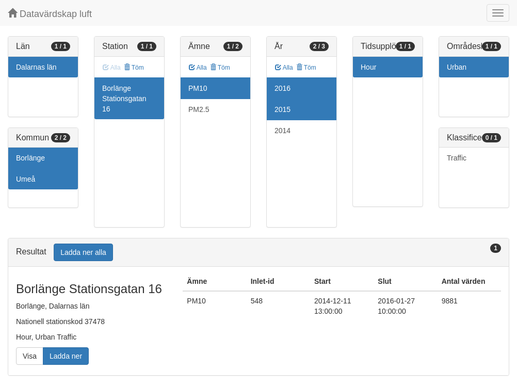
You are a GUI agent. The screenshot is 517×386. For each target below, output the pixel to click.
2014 (282, 130)
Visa (30, 356)
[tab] (258, 252)
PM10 (197, 88)
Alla (198, 67)
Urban (456, 67)
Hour (368, 67)
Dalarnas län (36, 67)
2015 (282, 109)
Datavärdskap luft (50, 13)
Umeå (25, 179)
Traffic (456, 158)
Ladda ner (66, 356)
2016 (282, 88)
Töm (134, 67)
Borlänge (30, 158)
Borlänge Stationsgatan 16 (124, 98)
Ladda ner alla (83, 252)
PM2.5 (198, 109)
